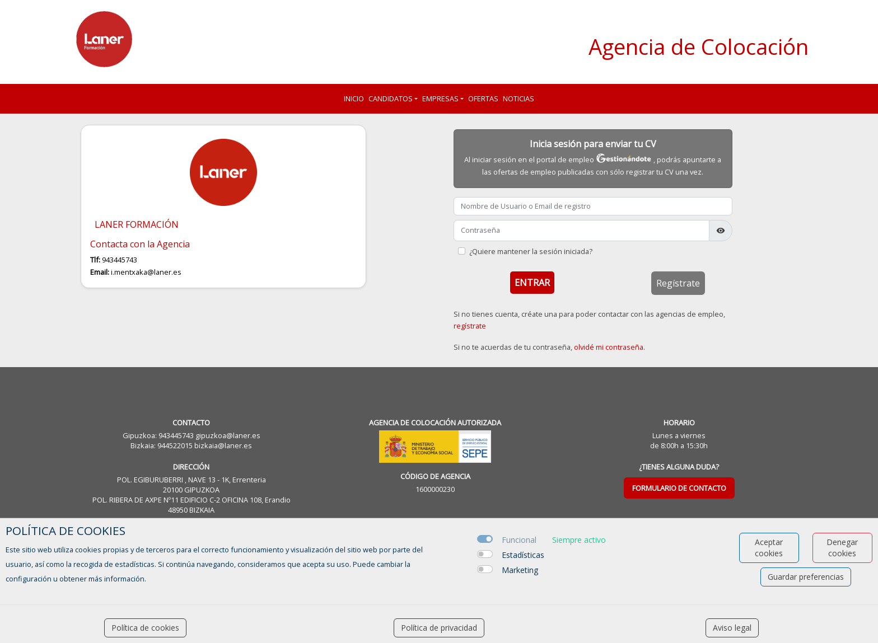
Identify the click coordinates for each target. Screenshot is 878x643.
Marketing (520, 570)
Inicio (354, 98)
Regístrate (678, 283)
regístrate (470, 326)
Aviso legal (732, 627)
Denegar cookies (842, 547)
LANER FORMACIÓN (137, 224)
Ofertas (483, 98)
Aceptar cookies (769, 547)
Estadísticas (523, 555)
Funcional (519, 539)
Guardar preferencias (806, 576)
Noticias (518, 98)
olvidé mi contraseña (608, 347)
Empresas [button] (440, 98)
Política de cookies (145, 627)
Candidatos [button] (390, 98)
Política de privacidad (439, 627)
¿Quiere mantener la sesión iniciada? (530, 251)
